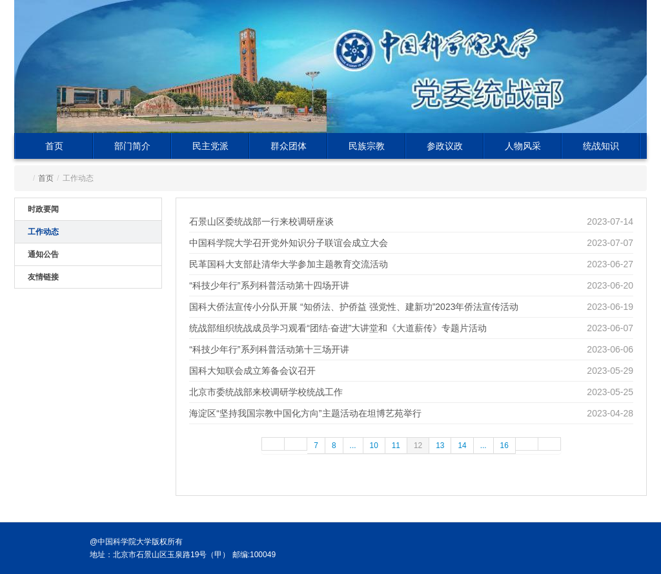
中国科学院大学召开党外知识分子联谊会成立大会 (288, 243)
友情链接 (43, 277)
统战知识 (601, 146)
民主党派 (210, 146)
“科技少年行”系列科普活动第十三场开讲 (269, 349)
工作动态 (43, 231)
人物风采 (523, 146)
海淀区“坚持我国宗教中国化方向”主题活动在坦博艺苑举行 (305, 413)
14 (462, 445)
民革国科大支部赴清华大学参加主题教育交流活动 (288, 264)
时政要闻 (43, 209)
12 (418, 445)
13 (440, 445)
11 (396, 445)
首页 (54, 146)
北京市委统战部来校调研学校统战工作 (266, 392)
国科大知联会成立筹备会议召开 (252, 370)
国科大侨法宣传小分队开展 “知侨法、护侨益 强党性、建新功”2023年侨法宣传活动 (353, 307)
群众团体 (288, 146)
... (353, 445)
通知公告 (43, 254)
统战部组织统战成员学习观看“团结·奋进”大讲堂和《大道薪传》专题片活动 (338, 328)
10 (374, 445)
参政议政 (445, 146)
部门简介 (132, 146)
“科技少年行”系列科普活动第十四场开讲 (269, 285)
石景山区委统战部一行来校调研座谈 (261, 221)
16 (504, 445)
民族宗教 (367, 146)
